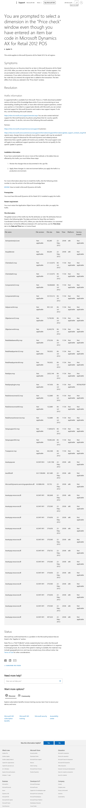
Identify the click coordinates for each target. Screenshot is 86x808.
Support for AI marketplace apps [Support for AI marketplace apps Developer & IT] (38, 790)
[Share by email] (13, 660)
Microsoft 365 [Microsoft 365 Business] (5, 796)
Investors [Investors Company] (60, 793)
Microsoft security (41, 716)
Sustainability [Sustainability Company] (61, 796)
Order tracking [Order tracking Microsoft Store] (33, 765)
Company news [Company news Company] (61, 787)
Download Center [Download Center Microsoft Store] (34, 756)
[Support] (21, 2)
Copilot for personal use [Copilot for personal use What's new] (8, 765)
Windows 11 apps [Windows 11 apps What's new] (6, 775)
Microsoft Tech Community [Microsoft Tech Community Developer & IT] (36, 793)
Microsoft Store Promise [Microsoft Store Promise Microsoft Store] (36, 769)
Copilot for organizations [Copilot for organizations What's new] (8, 762)
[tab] (11, 695)
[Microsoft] (9, 2)
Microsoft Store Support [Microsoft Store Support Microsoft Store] (36, 759)
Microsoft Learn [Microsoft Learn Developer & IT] (34, 787)
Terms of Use (8, 652)
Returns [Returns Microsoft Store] (32, 762)
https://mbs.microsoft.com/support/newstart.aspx (21, 115)
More (38, 2)
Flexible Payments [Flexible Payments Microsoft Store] (34, 772)
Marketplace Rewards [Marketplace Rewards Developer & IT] (35, 803)
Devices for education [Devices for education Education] (63, 756)
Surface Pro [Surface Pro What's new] (5, 753)
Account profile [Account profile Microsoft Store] (33, 753)
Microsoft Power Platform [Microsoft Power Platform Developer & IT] (36, 800)
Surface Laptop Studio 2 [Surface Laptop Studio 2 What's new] (8, 759)
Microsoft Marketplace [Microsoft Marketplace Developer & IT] (35, 796)
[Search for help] (76, 2)
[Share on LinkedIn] (9, 660)
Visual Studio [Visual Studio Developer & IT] (33, 806)
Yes (49, 743)
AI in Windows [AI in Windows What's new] (5, 769)
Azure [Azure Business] (3, 790)
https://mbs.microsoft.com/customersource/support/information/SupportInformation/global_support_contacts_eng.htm (45, 133)
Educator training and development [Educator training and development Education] (66, 769)
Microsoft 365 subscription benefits (9, 718)
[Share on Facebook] (5, 660)
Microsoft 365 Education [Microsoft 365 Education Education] (64, 762)
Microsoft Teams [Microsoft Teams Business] (6, 803)
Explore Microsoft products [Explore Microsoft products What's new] (8, 772)
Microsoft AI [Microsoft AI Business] (5, 784)
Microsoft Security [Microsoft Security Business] (6, 787)
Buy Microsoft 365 (50, 2)
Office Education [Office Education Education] (62, 765)
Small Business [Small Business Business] (5, 806)
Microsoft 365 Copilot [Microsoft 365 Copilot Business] (7, 800)
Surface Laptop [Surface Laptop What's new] (5, 756)
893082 (7, 187)
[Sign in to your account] (81, 2)
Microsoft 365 (31, 2)
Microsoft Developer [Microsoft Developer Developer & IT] (35, 784)
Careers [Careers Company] (60, 784)
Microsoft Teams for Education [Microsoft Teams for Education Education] (65, 759)
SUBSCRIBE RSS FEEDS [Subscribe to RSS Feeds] (13, 665)
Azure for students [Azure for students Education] (62, 775)
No (60, 743)
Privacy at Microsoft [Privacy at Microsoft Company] (63, 790)
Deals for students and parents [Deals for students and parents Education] (65, 772)
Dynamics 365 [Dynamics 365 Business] (5, 793)
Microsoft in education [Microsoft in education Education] (63, 753)
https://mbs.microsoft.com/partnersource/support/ (21, 129)
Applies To (9, 49)
